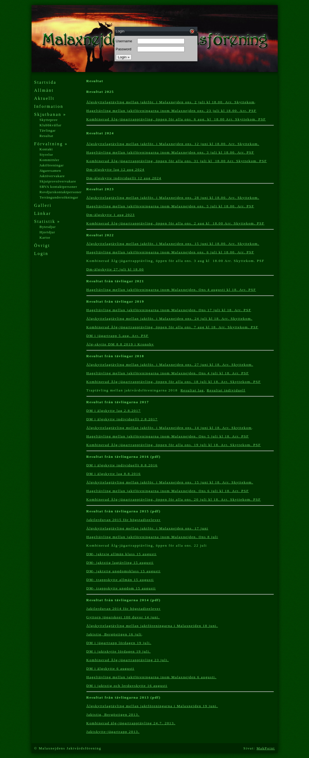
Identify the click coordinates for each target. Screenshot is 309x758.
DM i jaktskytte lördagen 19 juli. (118, 651)
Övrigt (42, 245)
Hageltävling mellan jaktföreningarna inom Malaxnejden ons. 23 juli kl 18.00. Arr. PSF (171, 111)
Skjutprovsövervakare (58, 181)
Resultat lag (192, 390)
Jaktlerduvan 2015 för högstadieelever (123, 520)
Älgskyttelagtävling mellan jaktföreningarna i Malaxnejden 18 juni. (152, 626)
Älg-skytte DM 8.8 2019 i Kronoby (120, 344)
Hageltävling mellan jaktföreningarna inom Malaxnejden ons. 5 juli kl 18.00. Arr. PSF (170, 206)
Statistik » (47, 221)
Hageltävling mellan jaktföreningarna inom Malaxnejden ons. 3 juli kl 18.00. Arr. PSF (170, 152)
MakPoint (266, 748)
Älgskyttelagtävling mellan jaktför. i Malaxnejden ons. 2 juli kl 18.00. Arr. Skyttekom (170, 102)
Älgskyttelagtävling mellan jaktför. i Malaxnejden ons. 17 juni (147, 528)
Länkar (42, 213)
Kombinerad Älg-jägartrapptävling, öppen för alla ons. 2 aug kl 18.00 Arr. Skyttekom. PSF (175, 223)
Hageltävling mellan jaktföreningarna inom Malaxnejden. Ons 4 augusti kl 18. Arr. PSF (171, 290)
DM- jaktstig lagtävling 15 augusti (120, 563)
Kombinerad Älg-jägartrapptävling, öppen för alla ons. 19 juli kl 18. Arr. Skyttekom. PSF (173, 445)
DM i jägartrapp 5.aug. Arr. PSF (117, 336)
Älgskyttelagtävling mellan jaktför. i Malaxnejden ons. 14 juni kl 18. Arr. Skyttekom (169, 428)
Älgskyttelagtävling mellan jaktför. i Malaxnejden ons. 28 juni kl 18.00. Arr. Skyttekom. (173, 198)
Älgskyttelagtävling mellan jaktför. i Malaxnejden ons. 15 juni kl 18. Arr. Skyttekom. (169, 482)
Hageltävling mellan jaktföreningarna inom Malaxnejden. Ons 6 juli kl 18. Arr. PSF (167, 491)
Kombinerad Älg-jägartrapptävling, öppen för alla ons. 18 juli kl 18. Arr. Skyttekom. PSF (173, 382)
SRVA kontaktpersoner (58, 187)
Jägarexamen (50, 171)
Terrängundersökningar (59, 197)
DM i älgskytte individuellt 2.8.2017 (122, 419)
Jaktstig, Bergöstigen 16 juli (114, 634)
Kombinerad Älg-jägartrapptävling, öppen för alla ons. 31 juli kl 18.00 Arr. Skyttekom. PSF (176, 161)
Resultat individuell (226, 390)
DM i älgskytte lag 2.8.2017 (113, 411)
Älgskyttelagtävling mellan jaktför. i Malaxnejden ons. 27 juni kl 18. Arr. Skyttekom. (169, 365)
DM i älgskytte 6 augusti (110, 668)
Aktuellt (44, 98)
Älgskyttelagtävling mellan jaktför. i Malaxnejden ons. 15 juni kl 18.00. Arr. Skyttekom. (173, 244)
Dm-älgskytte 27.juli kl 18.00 (115, 269)
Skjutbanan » (50, 114)
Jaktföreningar (52, 165)
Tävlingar (48, 130)
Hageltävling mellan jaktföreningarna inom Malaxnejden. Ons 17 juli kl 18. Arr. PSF (168, 310)
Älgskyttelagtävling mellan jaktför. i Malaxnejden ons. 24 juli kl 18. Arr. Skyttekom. (169, 319)
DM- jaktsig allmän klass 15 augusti (121, 554)
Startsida (45, 82)
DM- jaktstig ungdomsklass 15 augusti (123, 571)
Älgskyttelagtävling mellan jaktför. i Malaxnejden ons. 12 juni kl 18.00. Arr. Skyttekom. (173, 144)
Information (48, 106)
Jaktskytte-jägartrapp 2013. (113, 732)
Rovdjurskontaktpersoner (61, 192)
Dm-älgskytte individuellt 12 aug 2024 (124, 178)
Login (41, 253)
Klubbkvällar (51, 125)
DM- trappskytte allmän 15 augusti (120, 580)
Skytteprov (49, 120)
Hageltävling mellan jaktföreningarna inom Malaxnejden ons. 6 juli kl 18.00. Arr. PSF (170, 252)
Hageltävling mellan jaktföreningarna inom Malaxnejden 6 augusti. (151, 677)
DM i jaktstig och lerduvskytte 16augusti (126, 686)
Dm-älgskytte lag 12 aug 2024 (115, 169)
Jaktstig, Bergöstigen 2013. (113, 715)
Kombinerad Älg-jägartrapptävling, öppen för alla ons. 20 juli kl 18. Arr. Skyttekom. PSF (173, 499)
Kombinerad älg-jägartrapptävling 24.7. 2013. (131, 723)
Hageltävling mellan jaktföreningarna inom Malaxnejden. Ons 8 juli (152, 537)
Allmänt (44, 90)
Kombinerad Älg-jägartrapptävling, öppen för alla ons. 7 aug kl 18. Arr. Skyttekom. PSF (172, 327)
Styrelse (46, 155)
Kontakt (46, 149)
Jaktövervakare (52, 176)
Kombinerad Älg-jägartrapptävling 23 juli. (127, 660)
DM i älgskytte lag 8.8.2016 (113, 474)
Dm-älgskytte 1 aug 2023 (110, 215)
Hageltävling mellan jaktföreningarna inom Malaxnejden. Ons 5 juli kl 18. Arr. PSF (167, 436)
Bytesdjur (48, 227)
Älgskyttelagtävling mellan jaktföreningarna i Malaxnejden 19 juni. (152, 706)
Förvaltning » (51, 144)
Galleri (43, 205)
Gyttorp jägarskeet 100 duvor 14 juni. (123, 617)
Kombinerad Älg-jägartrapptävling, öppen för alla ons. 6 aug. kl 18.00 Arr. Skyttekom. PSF (176, 119)
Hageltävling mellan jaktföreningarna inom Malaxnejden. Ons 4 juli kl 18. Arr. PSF (167, 373)
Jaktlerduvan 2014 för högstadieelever (123, 609)
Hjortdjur (47, 232)
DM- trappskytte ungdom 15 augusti (121, 588)
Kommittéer (49, 160)
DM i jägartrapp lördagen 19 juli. (118, 643)
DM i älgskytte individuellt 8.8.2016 (122, 465)
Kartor (45, 237)
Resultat (47, 136)
